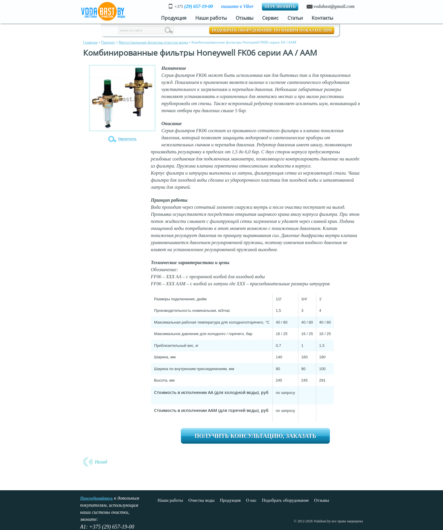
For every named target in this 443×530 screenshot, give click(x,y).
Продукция (173, 18)
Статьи (295, 18)
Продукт (108, 42)
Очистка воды (202, 500)
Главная (90, 42)
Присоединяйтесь (96, 498)
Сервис (270, 18)
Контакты (322, 18)
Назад (101, 461)
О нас (251, 500)
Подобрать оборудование (285, 500)
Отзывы (244, 18)
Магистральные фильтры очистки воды (153, 42)
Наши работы (211, 18)
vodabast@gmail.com (334, 6)
